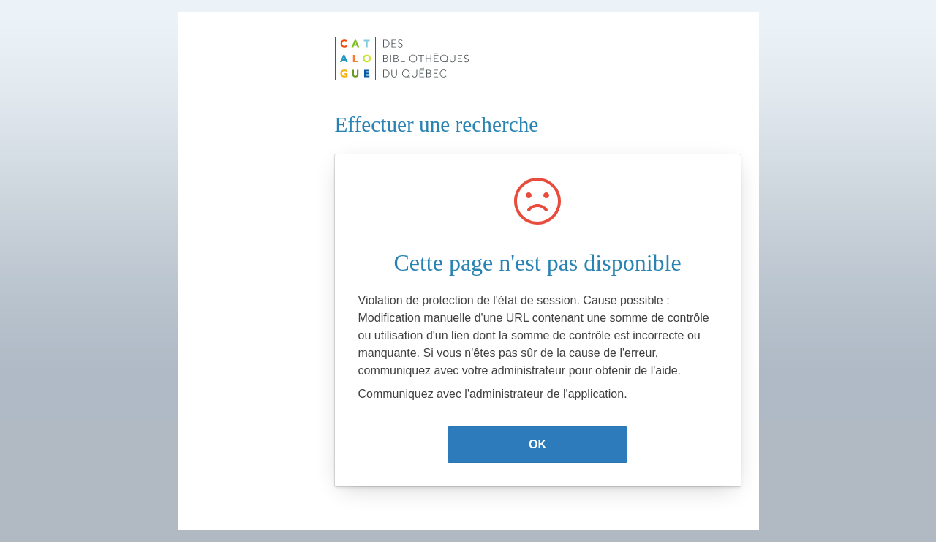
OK (537, 444)
